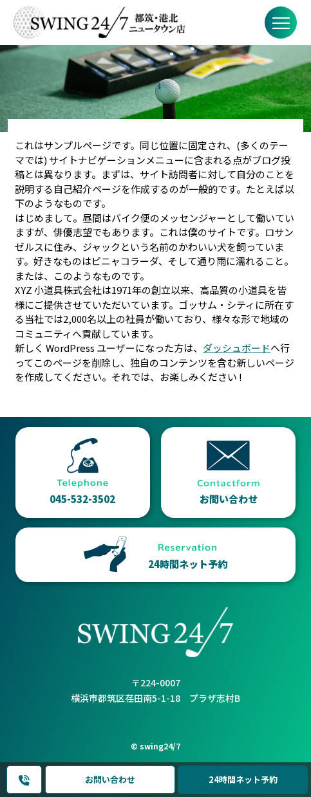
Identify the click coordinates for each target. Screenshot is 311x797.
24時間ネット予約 (243, 779)
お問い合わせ (110, 779)
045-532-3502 (24, 780)
